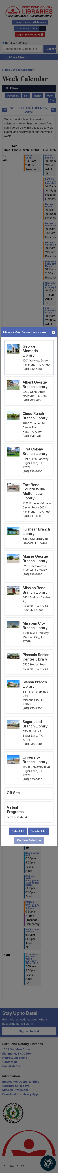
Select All (18, 831)
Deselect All (38, 831)
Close (53, 332)
